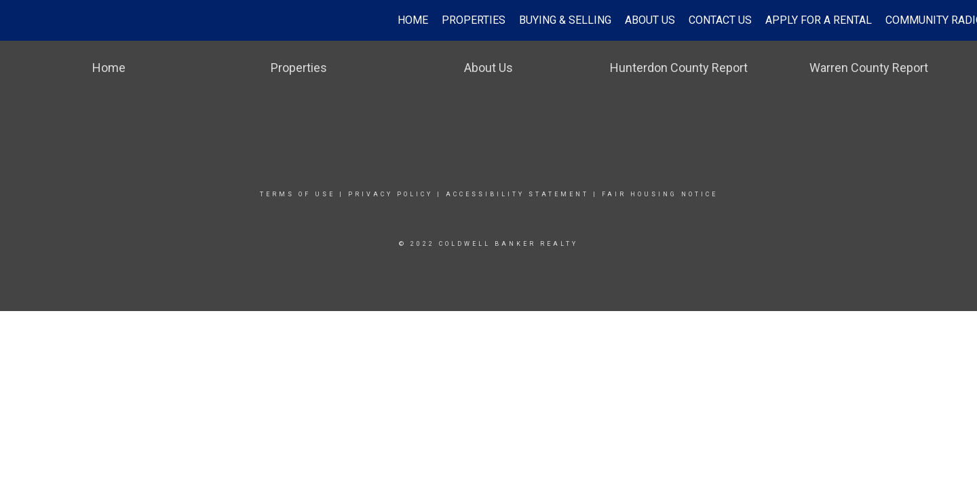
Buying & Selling (565, 20)
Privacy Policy (390, 194)
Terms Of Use (297, 194)
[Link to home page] (17, 20)
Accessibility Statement (517, 194)
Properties (473, 20)
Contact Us (720, 20)
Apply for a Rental (818, 20)
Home (413, 20)
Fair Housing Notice (660, 194)
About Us (650, 20)
